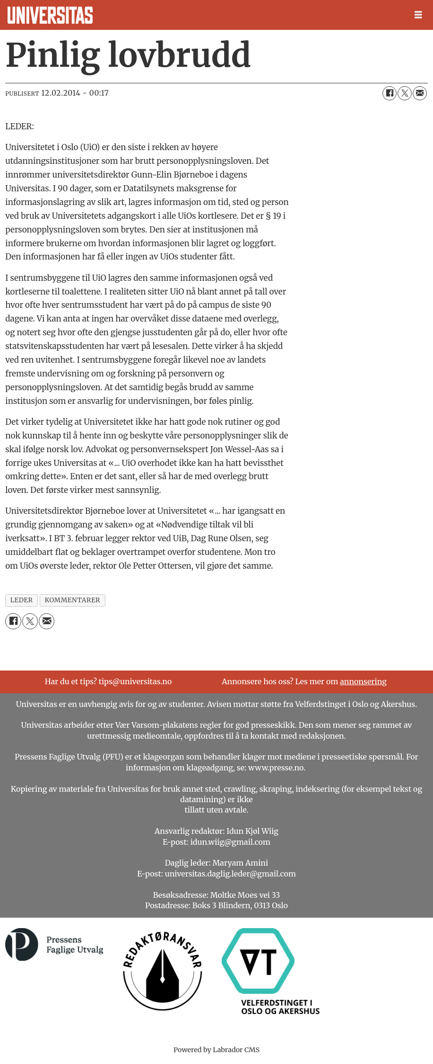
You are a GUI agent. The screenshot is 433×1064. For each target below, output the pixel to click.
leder (21, 600)
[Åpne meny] (418, 15)
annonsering (363, 681)
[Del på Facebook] (389, 93)
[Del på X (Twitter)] (405, 93)
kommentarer (73, 600)
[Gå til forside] (50, 15)
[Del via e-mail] (420, 93)
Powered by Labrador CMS (216, 1050)
